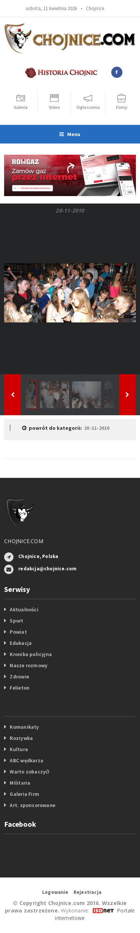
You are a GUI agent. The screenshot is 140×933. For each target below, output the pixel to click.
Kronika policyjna (31, 654)
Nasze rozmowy (28, 665)
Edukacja (21, 643)
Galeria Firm (24, 794)
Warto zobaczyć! (29, 771)
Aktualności (24, 609)
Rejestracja (88, 892)
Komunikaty (24, 727)
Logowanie (55, 892)
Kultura (19, 749)
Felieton (19, 687)
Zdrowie (19, 676)
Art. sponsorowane (32, 805)
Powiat (18, 631)
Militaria (20, 782)
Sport (16, 620)
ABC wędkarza (26, 760)
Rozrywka (21, 738)
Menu (69, 134)
